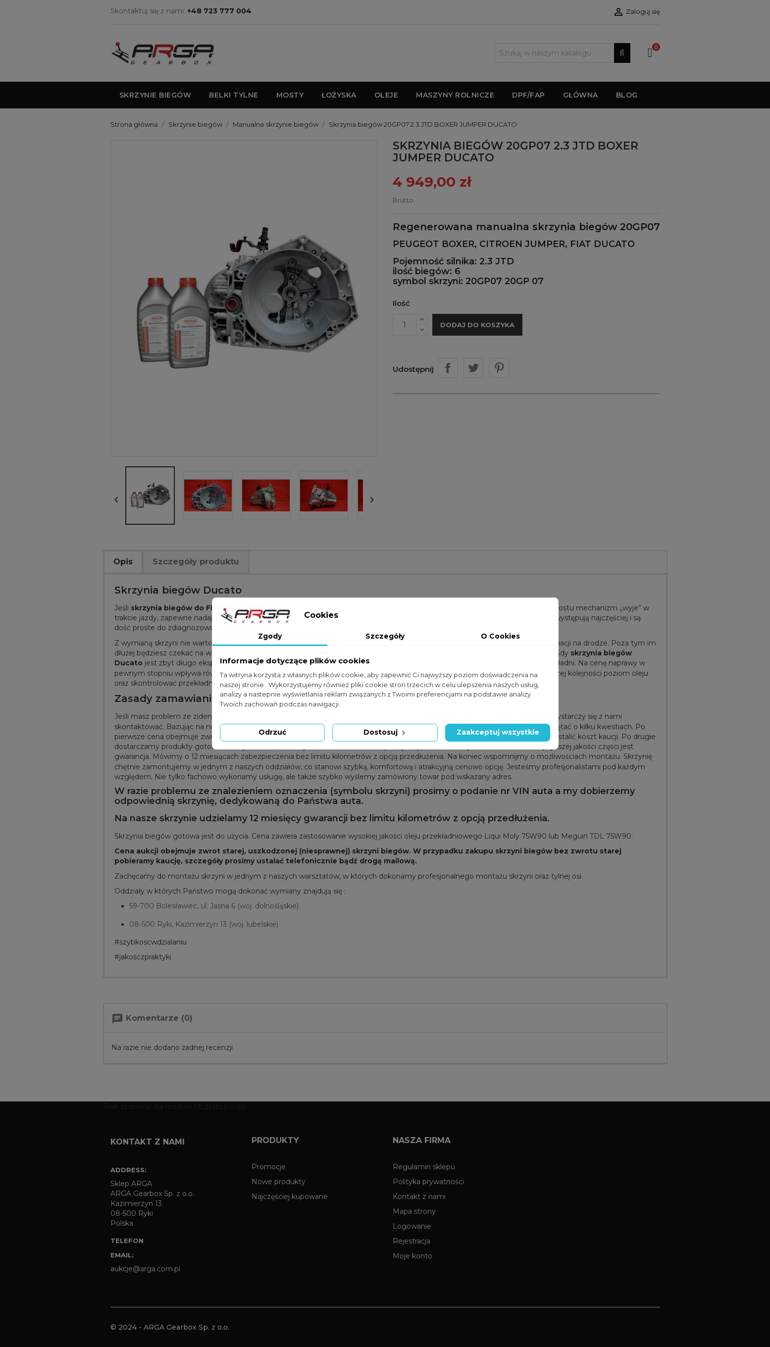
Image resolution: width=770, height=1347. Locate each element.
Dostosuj (385, 732)
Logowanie (412, 1226)
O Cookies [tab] (500, 636)
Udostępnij (448, 368)
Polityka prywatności (428, 1181)
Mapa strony (414, 1211)
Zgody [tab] (270, 636)
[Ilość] (404, 325)
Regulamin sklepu (424, 1166)
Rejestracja (411, 1241)
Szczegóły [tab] (385, 636)
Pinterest (499, 368)
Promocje (269, 1166)
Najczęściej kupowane (290, 1196)
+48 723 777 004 (219, 10)
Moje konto (412, 1255)
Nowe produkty (279, 1181)
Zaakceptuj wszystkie (498, 732)
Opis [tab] (123, 561)
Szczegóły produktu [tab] (196, 561)
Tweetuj (473, 368)
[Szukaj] (562, 53)
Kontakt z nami (419, 1196)
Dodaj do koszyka (477, 325)
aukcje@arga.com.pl (145, 1268)
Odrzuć (272, 732)
